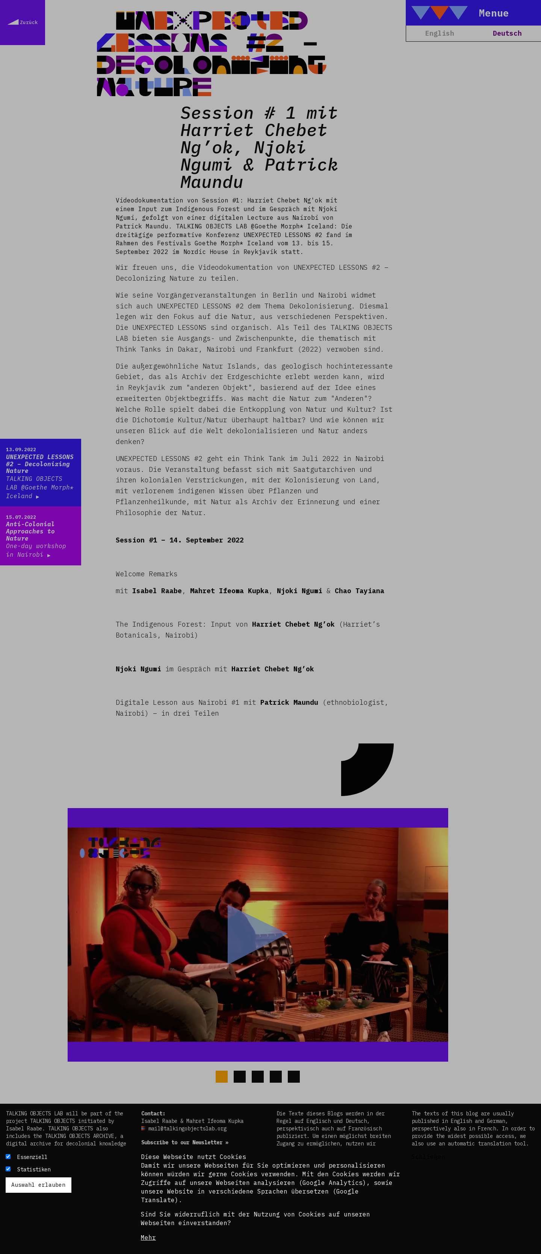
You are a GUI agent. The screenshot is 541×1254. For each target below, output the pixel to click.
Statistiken (33, 1169)
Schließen (428, 1157)
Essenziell (32, 1157)
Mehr (148, 1237)
